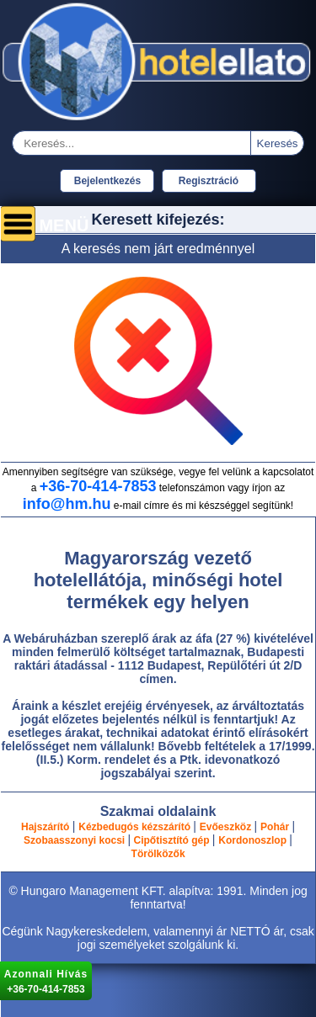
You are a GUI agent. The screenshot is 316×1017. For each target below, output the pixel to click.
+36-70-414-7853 (98, 486)
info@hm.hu (67, 503)
